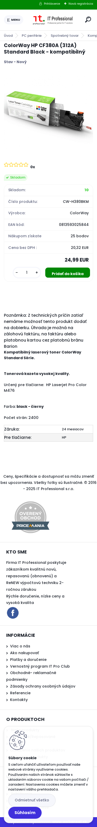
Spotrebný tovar (65, 35)
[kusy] (27, 272)
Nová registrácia (81, 4)
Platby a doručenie (28, 659)
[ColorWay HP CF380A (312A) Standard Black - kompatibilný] (48, 112)
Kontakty (19, 699)
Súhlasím (24, 813)
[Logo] (53, 19)
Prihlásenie (52, 4)
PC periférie (32, 35)
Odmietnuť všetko (32, 800)
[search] (88, 19)
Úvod (8, 35)
